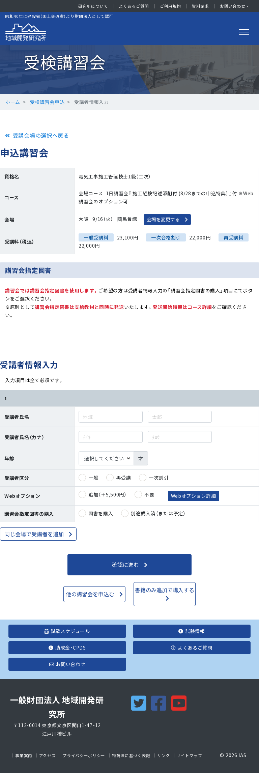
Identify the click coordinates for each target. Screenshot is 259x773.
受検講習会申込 (47, 101)
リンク (163, 755)
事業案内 (23, 755)
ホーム (12, 101)
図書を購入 (100, 513)
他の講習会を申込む (90, 594)
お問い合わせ (233, 6)
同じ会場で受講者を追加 (34, 534)
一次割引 (159, 477)
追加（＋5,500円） (107, 494)
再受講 (123, 477)
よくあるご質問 (134, 6)
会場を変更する (163, 219)
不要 (149, 494)
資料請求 (200, 6)
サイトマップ (189, 755)
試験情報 (191, 631)
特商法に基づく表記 (131, 755)
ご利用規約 (170, 6)
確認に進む (125, 565)
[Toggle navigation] (244, 32)
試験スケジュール (67, 631)
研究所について (93, 6)
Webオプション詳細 (193, 495)
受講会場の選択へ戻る (41, 135)
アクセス (47, 755)
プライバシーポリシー (83, 755)
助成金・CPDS (67, 647)
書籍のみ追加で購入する (164, 590)
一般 (93, 477)
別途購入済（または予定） (158, 513)
